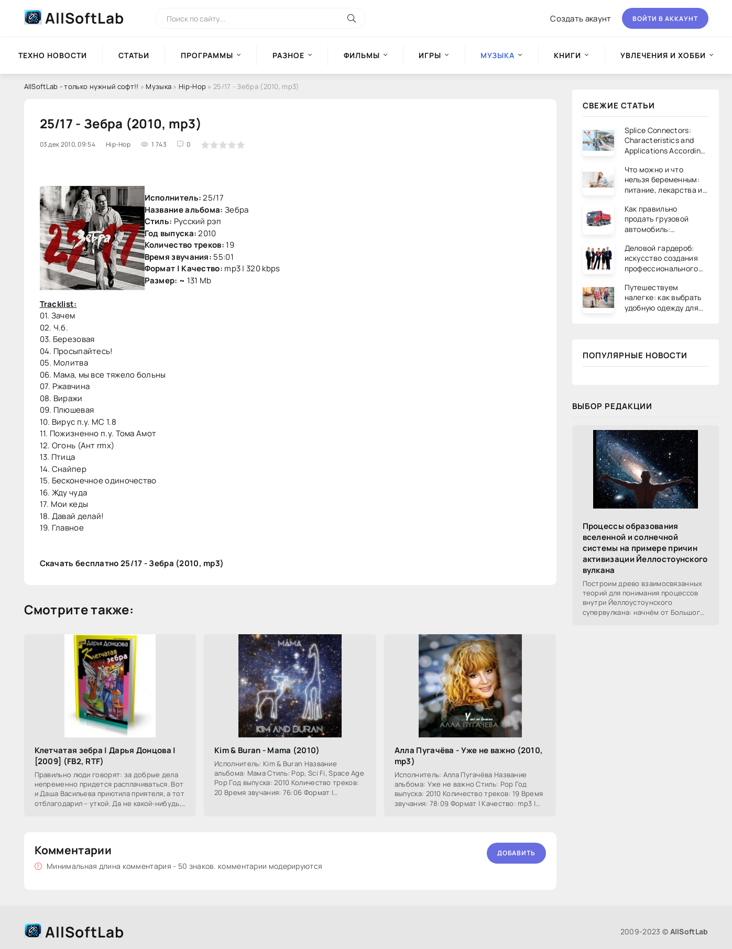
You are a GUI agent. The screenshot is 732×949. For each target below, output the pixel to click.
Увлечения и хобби (663, 55)
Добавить (516, 852)
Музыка (158, 86)
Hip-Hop (192, 86)
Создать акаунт (580, 18)
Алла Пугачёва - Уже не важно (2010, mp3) (469, 756)
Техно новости (52, 55)
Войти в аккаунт (665, 18)
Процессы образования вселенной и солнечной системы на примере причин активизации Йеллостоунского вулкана (645, 548)
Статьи (133, 55)
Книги (567, 55)
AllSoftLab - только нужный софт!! (81, 86)
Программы (207, 55)
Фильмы (362, 55)
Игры (430, 55)
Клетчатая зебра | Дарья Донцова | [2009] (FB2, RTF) (105, 756)
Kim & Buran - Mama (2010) (267, 750)
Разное (288, 55)
